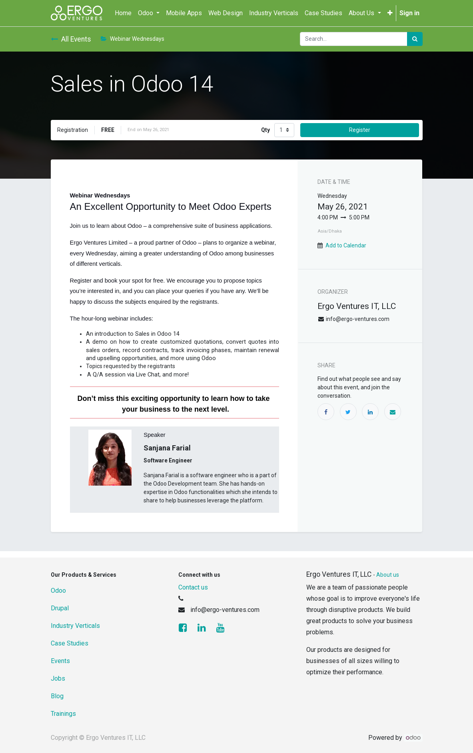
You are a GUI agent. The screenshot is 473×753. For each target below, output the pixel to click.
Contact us (193, 587)
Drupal (60, 608)
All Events (71, 39)
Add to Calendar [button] (345, 245)
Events (60, 661)
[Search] (415, 39)
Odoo (58, 590)
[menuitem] (123, 13)
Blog (57, 696)
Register (359, 130)
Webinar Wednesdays (132, 39)
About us (387, 575)
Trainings (63, 713)
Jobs (58, 678)
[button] (390, 13)
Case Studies (69, 643)
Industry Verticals (75, 625)
